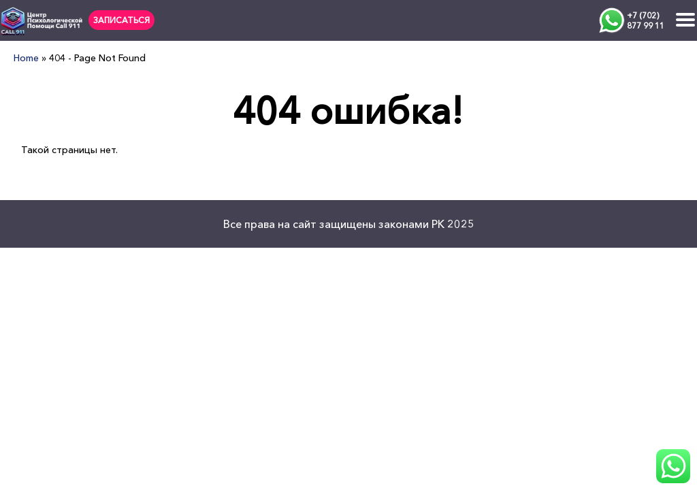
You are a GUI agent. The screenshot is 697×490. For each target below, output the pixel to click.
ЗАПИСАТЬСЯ (121, 20)
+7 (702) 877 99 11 (645, 20)
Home (26, 58)
